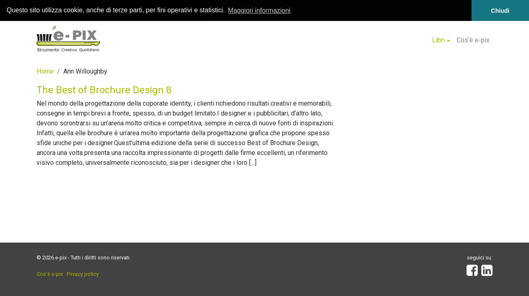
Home (45, 71)
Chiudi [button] (500, 10)
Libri (438, 40)
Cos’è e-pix (473, 40)
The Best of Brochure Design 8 (104, 89)
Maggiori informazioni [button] (259, 10)
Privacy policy (83, 274)
